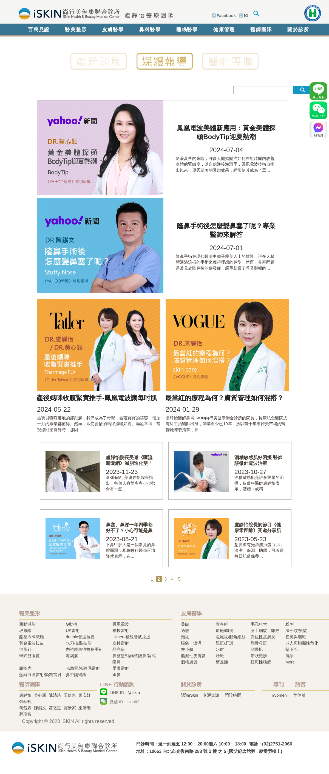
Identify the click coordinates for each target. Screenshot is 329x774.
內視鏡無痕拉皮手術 (84, 649)
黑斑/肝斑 (224, 643)
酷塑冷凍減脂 (31, 636)
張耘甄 (25, 701)
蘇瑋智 (25, 714)
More (290, 662)
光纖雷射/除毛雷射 (83, 668)
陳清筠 (55, 695)
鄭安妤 (84, 695)
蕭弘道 (55, 707)
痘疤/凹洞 (224, 630)
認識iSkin (189, 695)
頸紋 (185, 636)
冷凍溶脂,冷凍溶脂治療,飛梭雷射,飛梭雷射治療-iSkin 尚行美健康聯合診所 (64, 747)
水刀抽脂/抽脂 (79, 643)
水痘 (220, 649)
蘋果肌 (257, 649)
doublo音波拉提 (80, 636)
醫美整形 (76, 29)
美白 (185, 624)
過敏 (185, 630)
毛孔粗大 (259, 624)
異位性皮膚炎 (263, 636)
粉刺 (289, 624)
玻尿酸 (25, 630)
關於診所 (298, 29)
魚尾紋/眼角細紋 (231, 636)
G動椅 (71, 624)
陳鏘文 (40, 707)
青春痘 (222, 624)
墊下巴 (291, 649)
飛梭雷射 (120, 630)
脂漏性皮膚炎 (193, 655)
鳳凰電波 (120, 624)
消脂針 (25, 649)
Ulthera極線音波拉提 (131, 636)
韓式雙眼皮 (29, 655)
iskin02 (133, 701)
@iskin (133, 692)
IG (246, 15)
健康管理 (224, 29)
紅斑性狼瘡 (261, 662)
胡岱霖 (25, 707)
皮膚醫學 (113, 29)
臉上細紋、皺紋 (265, 630)
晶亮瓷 (118, 649)
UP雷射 (73, 630)
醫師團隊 (261, 29)
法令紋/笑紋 (296, 630)
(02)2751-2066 (277, 744)
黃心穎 (40, 695)
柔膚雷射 (120, 668)
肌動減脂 (27, 624)
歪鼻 (116, 674)
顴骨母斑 (259, 643)
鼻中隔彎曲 (76, 674)
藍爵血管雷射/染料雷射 (40, 674)
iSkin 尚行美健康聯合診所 (94, 13)
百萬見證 (39, 29)
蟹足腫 (222, 662)
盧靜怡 (25, 695)
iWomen (279, 695)
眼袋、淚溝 (191, 643)
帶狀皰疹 (259, 655)
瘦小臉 (187, 649)
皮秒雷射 (120, 643)
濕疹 (289, 655)
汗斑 (220, 655)
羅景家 (70, 707)
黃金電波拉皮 (31, 643)
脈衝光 (25, 668)
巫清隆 (84, 707)
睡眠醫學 (187, 29)
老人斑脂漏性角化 (301, 643)
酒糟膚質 (189, 662)
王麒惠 (70, 695)
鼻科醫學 (150, 29)
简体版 (299, 695)
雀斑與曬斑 (295, 636)
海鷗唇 (72, 655)
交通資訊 (211, 695)
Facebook (226, 15)
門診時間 (233, 695)
